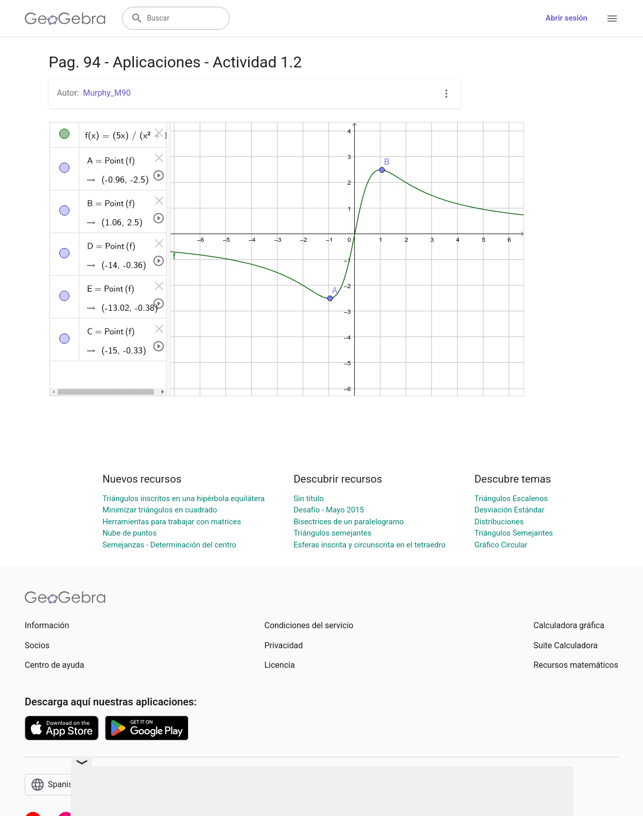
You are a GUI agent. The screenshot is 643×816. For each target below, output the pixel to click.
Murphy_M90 (107, 93)
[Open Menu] (612, 18)
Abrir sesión (566, 18)
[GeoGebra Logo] (65, 18)
